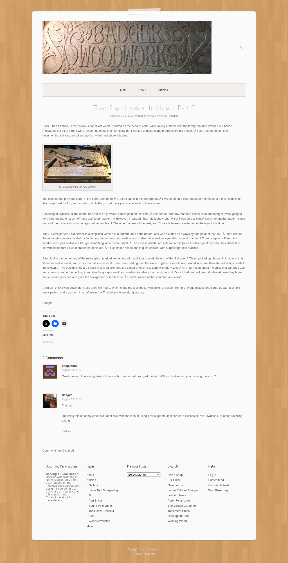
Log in (212, 475)
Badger (141, 115)
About (142, 90)
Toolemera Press (179, 511)
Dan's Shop (175, 475)
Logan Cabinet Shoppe (183, 490)
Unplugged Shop (178, 516)
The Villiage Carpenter (182, 505)
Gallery (93, 485)
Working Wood (177, 521)
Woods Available (99, 521)
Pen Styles (96, 500)
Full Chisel (174, 480)
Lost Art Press (177, 495)
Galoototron (175, 485)
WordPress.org (218, 490)
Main (123, 90)
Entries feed (216, 480)
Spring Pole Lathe (100, 505)
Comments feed (218, 485)
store (65, 497)
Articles (163, 90)
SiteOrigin (149, 553)
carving (173, 115)
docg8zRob (70, 366)
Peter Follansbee (179, 500)
